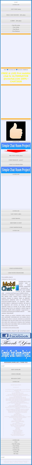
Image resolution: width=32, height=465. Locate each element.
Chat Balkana (16, 31)
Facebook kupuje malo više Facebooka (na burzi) (18, 402)
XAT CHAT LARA (16, 214)
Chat (16, 442)
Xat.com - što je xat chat (17, 418)
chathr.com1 (18, 320)
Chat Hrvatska (17, 429)
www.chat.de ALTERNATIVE (18, 423)
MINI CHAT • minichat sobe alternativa (18, 425)
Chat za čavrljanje (17, 420)
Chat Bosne (16, 29)
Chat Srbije (16, 27)
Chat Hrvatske (16, 25)
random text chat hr (7, 318)
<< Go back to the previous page (10, 327)
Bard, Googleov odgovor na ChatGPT (18, 401)
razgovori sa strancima (24, 318)
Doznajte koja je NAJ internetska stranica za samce (17, 411)
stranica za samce (10, 315)
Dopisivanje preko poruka (17, 431)
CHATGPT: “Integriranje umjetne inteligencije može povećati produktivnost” (17, 403)
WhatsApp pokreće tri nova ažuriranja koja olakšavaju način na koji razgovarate (17, 408)
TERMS (25, 462)
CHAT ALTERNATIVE (15, 268)
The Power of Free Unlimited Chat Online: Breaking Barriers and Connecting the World (18, 396)
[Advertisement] (16, 51)
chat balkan (14, 323)
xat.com (15, 318)
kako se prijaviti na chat (24, 323)
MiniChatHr (18, 413)
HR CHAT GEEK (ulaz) (16, 155)
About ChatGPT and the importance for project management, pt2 (18, 399)
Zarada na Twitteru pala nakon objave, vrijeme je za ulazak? (18, 409)
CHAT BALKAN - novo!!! (16, 160)
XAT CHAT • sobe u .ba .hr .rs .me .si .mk (17, 424)
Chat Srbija (18, 428)
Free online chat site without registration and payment (18, 394)
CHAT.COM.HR (16, 374)
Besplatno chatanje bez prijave (17, 432)
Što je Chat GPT (18, 404)
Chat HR (15, 451)
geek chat (7, 322)
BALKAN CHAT (16, 378)
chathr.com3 (7, 323)
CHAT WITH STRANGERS (16, 273)
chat (3, 320)
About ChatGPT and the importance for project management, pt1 (18, 400)
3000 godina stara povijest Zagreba (17, 415)
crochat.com (16, 4)
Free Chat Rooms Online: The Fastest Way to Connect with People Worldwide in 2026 (17, 390)
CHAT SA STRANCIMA (16, 164)
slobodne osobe (20, 315)
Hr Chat (16, 453)
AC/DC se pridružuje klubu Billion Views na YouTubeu (18, 410)
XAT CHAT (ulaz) (16, 9)
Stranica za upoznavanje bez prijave (17, 421)
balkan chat (7, 320)
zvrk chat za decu (13, 325)
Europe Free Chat (17, 426)
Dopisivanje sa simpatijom (18, 430)
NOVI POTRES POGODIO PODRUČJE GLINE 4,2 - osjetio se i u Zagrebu (17, 416)
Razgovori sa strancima (17, 419)
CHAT (16, 2)
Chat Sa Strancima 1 (17, 433)
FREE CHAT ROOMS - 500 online (16, 15)
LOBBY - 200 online (16, 20)
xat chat (13, 320)
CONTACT (16, 462)
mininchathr (7, 317)
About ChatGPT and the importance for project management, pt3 (18, 398)
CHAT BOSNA (16, 218)
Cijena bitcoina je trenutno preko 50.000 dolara (17, 417)
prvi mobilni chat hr (25, 317)
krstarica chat (21, 322)
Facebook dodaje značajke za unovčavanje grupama (17, 406)
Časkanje (17, 422)
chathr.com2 (13, 322)
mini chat (24, 320)
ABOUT (11, 462)
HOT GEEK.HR (15, 369)
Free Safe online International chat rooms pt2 (17, 397)
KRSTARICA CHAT (16, 223)
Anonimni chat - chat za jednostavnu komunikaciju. (17, 412)
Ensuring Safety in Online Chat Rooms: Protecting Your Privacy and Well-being (17, 391)
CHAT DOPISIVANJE (16, 227)
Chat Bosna (17, 427)
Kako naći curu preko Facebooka (18, 435)
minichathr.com (15, 317)
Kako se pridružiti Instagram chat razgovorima (17, 405)
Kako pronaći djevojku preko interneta (18, 434)
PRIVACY (21, 462)
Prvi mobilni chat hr (7, 277)
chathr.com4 (5, 325)
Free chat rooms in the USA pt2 (17, 392)
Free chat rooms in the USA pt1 (17, 393)
